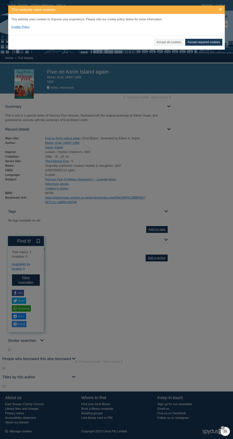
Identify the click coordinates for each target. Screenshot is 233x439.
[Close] (220, 9)
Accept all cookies (169, 42)
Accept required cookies (204, 42)
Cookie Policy (20, 27)
